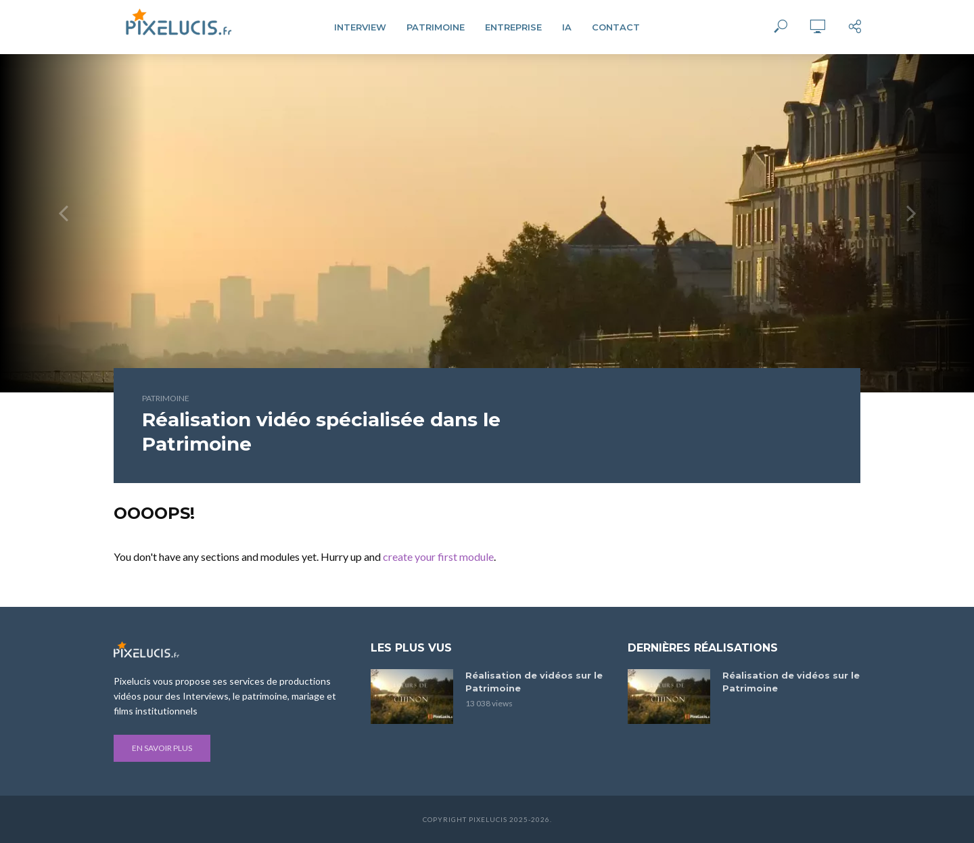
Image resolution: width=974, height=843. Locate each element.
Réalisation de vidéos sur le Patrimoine (534, 681)
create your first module (438, 556)
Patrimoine (436, 27)
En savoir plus (162, 748)
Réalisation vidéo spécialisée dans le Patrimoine (321, 431)
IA (567, 27)
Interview (360, 27)
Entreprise (513, 27)
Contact (616, 27)
